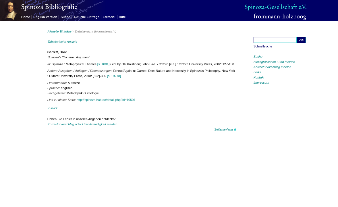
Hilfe (122, 17)
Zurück (52, 108)
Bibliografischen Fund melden (274, 62)
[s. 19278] (114, 76)
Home (25, 17)
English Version (45, 17)
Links (257, 72)
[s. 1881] (103, 64)
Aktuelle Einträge (86, 17)
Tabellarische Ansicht (62, 41)
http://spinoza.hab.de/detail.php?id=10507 (106, 99)
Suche (65, 17)
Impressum (261, 82)
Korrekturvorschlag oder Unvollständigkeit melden (82, 124)
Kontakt (259, 77)
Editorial (109, 17)
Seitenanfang (225, 129)
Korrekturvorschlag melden (272, 67)
